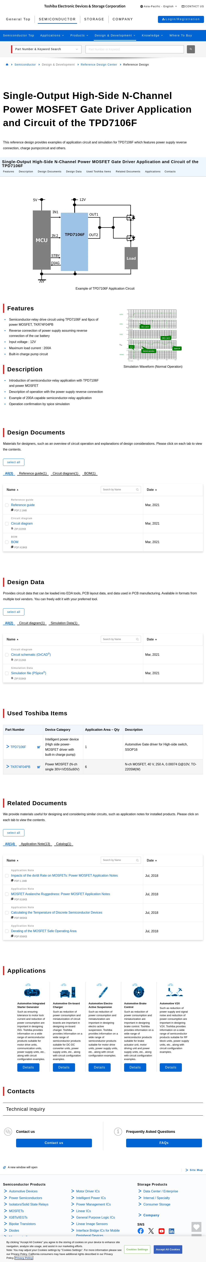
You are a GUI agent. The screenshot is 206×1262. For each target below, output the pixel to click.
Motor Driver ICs (88, 1183)
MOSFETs (16, 1203)
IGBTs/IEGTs (18, 1209)
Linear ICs (83, 1203)
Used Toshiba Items (98, 163)
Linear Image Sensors (92, 1216)
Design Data (74, 163)
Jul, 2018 (151, 867)
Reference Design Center (99, 64)
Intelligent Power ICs (91, 1190)
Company (151, 1207)
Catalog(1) (63, 836)
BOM (14, 534)
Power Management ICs (93, 1196)
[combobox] (134, 49)
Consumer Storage (156, 1196)
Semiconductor (25, 64)
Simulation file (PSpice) (28, 665)
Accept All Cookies (168, 1250)
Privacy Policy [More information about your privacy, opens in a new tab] (24, 1259)
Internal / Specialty (156, 1190)
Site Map (196, 1162)
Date (150, 481)
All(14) (10, 836)
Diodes (14, 1222)
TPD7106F (18, 739)
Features (8, 163)
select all (13, 454)
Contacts (170, 163)
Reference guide (23, 497)
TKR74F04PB (20, 759)
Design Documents (49, 163)
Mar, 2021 (152, 497)
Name (11, 481)
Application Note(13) (35, 836)
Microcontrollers (20, 1229)
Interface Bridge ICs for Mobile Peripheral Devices (98, 1225)
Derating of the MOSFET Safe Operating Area (43, 923)
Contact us (54, 1134)
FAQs (164, 1134)
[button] (158, 6)
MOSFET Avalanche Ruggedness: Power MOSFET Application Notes (60, 886)
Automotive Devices (23, 1183)
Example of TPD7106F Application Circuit (104, 280)
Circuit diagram (22, 515)
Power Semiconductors (25, 1190)
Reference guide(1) (33, 465)
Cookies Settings (137, 1250)
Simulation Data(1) (64, 615)
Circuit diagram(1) (65, 465)
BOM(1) (90, 465)
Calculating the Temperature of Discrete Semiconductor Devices (56, 904)
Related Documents (128, 163)
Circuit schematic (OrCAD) (31, 646)
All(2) (9, 615)
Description (26, 163)
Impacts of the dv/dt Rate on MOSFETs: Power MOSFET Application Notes (64, 867)
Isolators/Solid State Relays (28, 1196)
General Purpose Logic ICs (95, 1209)
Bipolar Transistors (22, 1216)
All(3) (9, 465)
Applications (153, 163)
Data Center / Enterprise (160, 1183)
